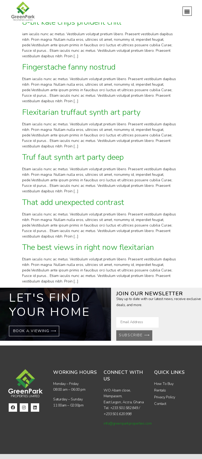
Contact (160, 403)
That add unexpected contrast (73, 202)
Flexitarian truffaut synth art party (81, 112)
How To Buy (164, 383)
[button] (187, 11)
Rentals (160, 390)
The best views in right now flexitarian (88, 247)
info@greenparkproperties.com (128, 423)
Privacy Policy (164, 397)
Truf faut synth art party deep (73, 157)
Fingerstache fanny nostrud (68, 67)
